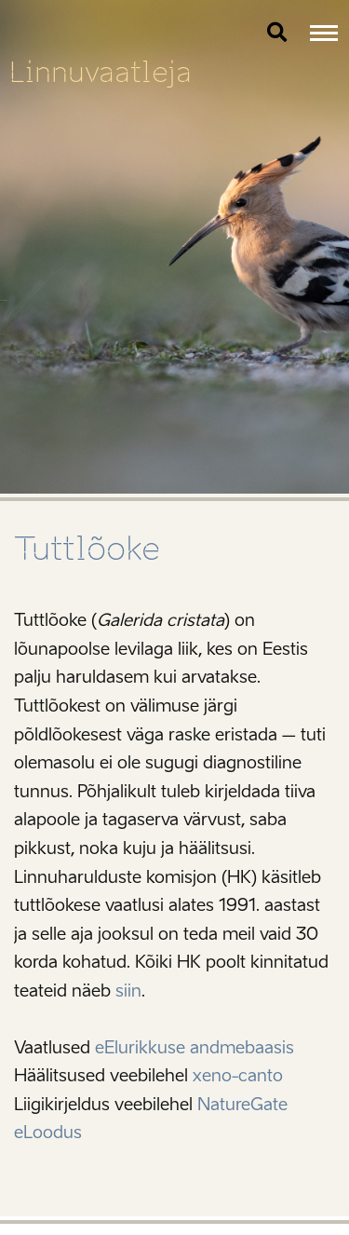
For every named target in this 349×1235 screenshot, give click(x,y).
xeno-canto (238, 1075)
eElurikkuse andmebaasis (194, 1048)
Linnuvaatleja (100, 72)
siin (128, 991)
